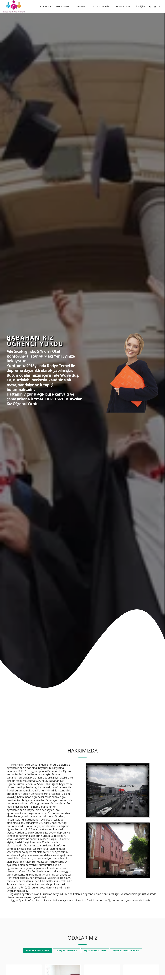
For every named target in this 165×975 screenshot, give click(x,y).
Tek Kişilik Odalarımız (37, 960)
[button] (150, 6)
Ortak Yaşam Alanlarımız (126, 960)
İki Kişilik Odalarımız (66, 960)
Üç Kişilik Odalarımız (95, 960)
